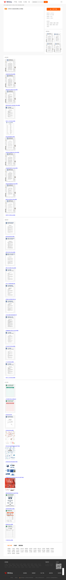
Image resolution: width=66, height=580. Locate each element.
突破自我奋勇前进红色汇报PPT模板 (12, 493)
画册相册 (47, 550)
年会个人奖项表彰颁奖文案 (10, 283)
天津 (48, 22)
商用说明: (48, 14)
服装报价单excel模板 (9, 524)
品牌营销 (39, 550)
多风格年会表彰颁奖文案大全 (11, 299)
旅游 (54, 22)
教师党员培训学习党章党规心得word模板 (13, 105)
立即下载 (53, 9)
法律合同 (21, 565)
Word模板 (10, 565)
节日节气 (52, 550)
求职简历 (14, 565)
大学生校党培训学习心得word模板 (12, 168)
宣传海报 (32, 565)
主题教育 (13, 550)
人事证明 (43, 551)
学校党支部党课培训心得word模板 (12, 183)
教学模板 (52, 548)
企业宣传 (35, 548)
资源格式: (48, 16)
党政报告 (26, 550)
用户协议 (12, 577)
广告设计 (13, 548)
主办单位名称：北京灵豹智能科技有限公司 (51, 577)
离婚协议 (25, 565)
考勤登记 (35, 551)
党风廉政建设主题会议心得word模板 (12, 330)
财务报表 (40, 565)
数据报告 (47, 548)
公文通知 (30, 551)
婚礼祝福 (13, 551)
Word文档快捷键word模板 (10, 136)
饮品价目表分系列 (9, 414)
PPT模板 (6, 564)
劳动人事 (9, 553)
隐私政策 (16, 577)
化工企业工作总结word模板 (10, 346)
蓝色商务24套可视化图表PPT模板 (11, 461)
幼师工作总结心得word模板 (10, 252)
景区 (48, 26)
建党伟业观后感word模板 (10, 236)
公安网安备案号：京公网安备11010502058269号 (26, 577)
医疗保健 (43, 550)
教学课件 (9, 550)
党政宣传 (30, 550)
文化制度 (52, 551)
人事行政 (18, 565)
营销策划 (35, 564)
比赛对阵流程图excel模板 (10, 508)
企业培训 (30, 548)
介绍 (56, 24)
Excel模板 (36, 565)
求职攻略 (26, 551)
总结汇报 (22, 548)
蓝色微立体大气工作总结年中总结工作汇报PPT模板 (15, 477)
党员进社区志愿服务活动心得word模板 (12, 152)
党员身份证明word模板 (10, 430)
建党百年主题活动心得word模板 (11, 199)
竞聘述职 (26, 548)
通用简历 (17, 551)
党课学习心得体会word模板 (10, 215)
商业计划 (39, 548)
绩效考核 (47, 551)
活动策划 (35, 550)
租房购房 (13, 553)
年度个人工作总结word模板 (10, 377)
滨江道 (51, 22)
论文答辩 (17, 550)
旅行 (57, 22)
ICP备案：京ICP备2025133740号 (39, 577)
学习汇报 (22, 550)
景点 (48, 24)
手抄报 (29, 565)
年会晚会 (9, 551)
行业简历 (22, 551)
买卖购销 (17, 553)
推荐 (51, 24)
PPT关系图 (6, 565)
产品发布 (43, 548)
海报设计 (17, 548)
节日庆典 (39, 564)
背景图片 (9, 548)
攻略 (54, 24)
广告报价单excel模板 (9, 540)
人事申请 (39, 551)
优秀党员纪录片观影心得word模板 (12, 89)
